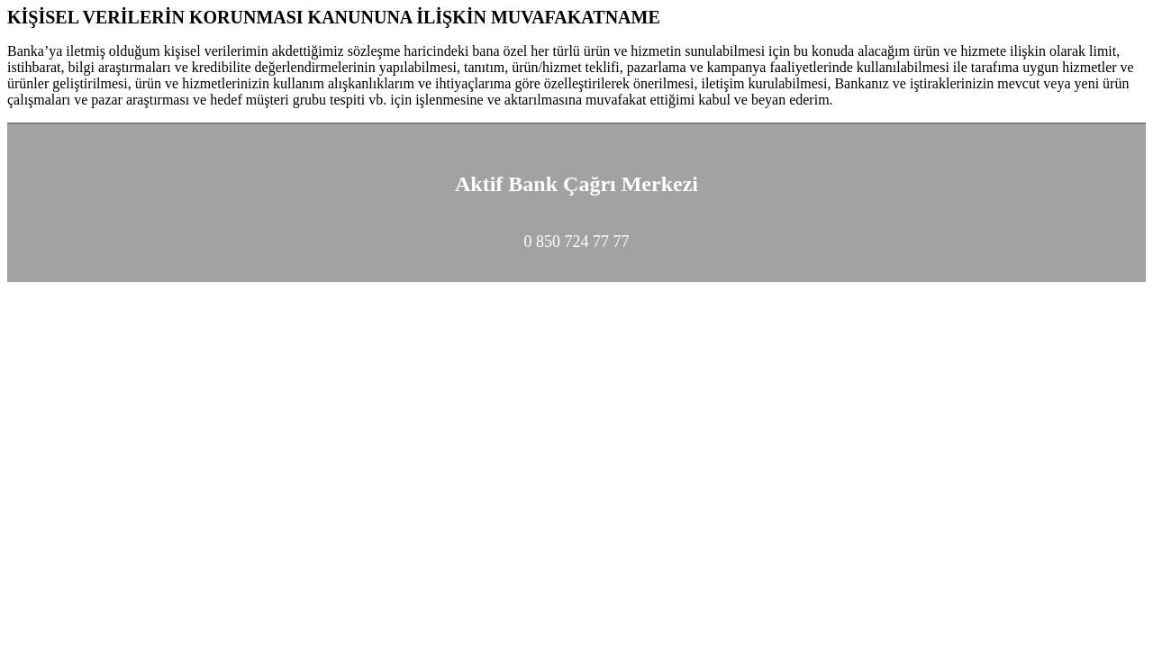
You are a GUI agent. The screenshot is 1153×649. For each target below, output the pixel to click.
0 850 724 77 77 (577, 242)
